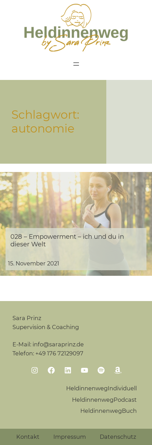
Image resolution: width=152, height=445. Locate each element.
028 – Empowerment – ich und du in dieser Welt (67, 240)
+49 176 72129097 (59, 353)
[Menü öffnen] (76, 64)
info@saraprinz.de (58, 344)
